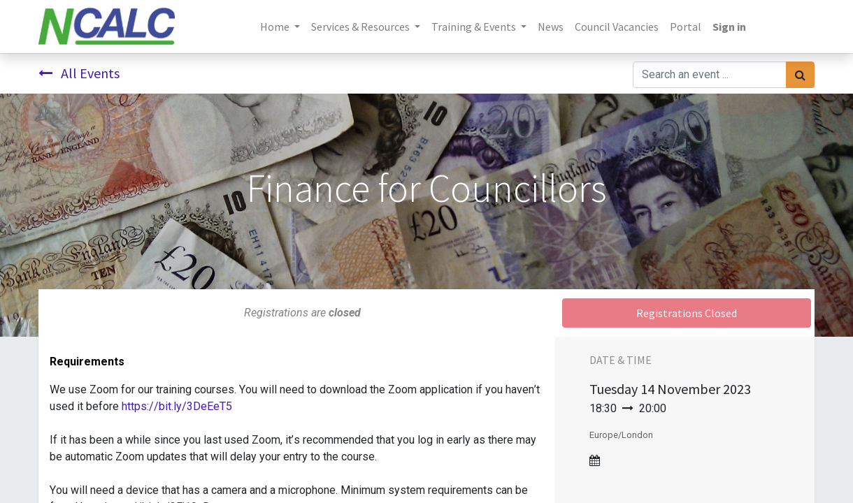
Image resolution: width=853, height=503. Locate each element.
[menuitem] (550, 27)
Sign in (729, 27)
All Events (79, 73)
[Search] (800, 74)
